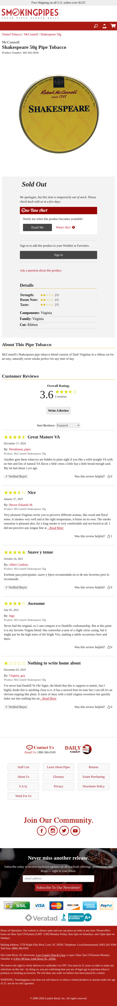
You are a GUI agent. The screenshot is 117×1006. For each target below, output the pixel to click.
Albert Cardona (18, 564)
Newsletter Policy (94, 786)
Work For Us (23, 796)
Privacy (58, 786)
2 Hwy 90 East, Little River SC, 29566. (35, 958)
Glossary (58, 776)
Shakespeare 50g (50, 34)
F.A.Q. (23, 786)
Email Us (30, 752)
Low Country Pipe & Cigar (50, 955)
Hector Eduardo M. (21, 504)
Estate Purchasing (94, 776)
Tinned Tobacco (12, 34)
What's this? (65, 227)
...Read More (55, 528)
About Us (23, 776)
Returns (93, 767)
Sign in (58, 254)
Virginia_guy (17, 675)
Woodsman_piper (20, 449)
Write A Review (58, 410)
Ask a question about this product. (41, 270)
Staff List (23, 767)
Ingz (11, 615)
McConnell (31, 34)
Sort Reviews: (58, 425)
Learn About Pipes (58, 767)
